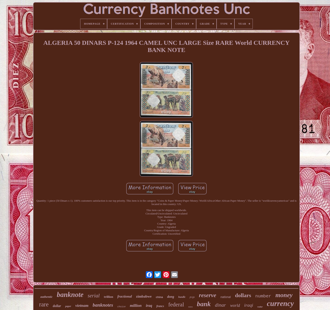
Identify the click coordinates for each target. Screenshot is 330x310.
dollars (243, 295)
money (284, 294)
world (235, 305)
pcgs (192, 296)
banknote (70, 294)
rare (44, 304)
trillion (108, 296)
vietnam (81, 305)
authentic (46, 296)
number (263, 296)
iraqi (248, 305)
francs (160, 306)
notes (190, 307)
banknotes (103, 305)
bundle (181, 296)
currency (280, 303)
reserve (207, 295)
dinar (220, 305)
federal (176, 304)
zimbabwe (144, 296)
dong (170, 296)
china (159, 297)
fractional (124, 296)
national (225, 297)
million (136, 305)
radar (260, 306)
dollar (57, 306)
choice (121, 306)
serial (94, 295)
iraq (149, 305)
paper (68, 306)
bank (204, 304)
